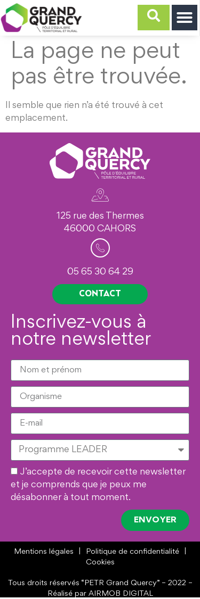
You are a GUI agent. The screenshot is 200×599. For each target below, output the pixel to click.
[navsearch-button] (153, 17)
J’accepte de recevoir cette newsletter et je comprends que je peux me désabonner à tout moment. (98, 485)
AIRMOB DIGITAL (121, 593)
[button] (184, 17)
